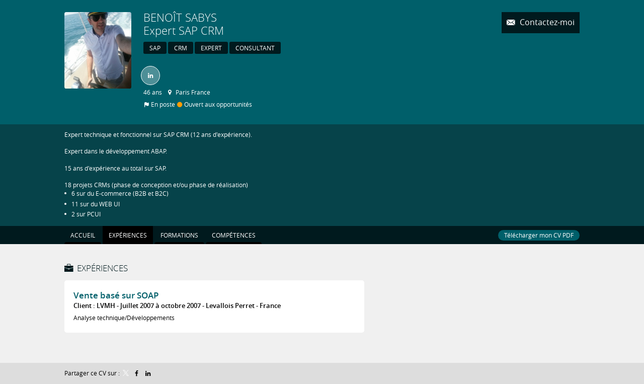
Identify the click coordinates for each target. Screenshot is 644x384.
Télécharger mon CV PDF (539, 235)
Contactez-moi (546, 22)
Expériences (102, 268)
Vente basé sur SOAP (115, 295)
